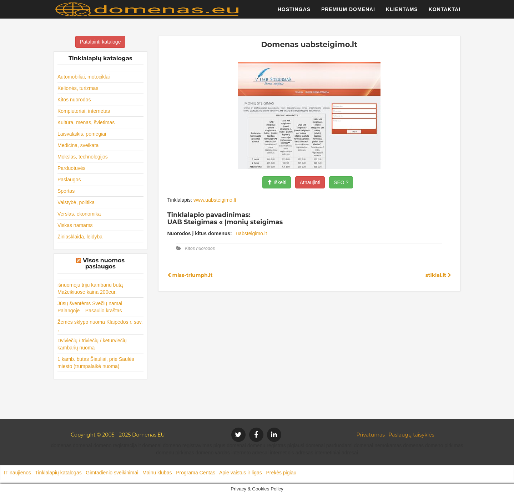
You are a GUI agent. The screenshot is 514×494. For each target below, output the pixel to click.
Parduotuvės (71, 168)
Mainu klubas (157, 472)
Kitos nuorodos (74, 99)
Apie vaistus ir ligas (240, 472)
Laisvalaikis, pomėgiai (81, 134)
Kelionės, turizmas (77, 88)
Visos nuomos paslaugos (104, 263)
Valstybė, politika (76, 202)
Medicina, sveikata (78, 145)
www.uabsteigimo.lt (214, 200)
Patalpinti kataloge (100, 42)
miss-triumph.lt (190, 275)
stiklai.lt (438, 275)
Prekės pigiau (281, 472)
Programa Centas (195, 472)
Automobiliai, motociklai (83, 77)
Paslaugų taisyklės (411, 435)
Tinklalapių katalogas (58, 472)
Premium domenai (348, 12)
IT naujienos (17, 472)
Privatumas (371, 435)
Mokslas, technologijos (82, 157)
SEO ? (341, 182)
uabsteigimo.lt (251, 233)
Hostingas (294, 12)
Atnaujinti (310, 182)
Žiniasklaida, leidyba (79, 237)
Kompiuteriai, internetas (83, 111)
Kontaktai (444, 12)
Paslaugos (69, 179)
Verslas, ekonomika (79, 214)
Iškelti (276, 182)
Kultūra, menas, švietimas (86, 122)
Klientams (402, 12)
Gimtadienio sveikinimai (112, 472)
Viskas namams (75, 225)
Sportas (66, 191)
